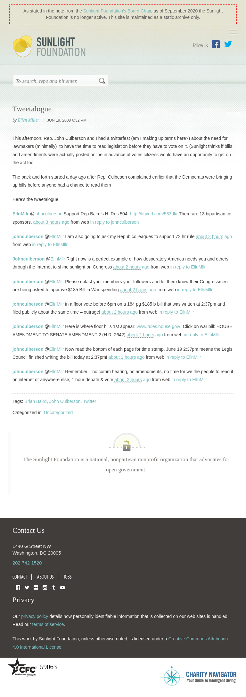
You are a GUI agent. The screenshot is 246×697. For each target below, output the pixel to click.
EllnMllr (20, 213)
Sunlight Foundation (50, 46)
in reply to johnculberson (114, 222)
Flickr (36, 587)
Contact (19, 576)
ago (51, 222)
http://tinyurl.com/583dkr (153, 213)
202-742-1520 (27, 562)
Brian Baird (35, 401)
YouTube (62, 587)
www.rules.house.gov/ (158, 326)
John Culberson (64, 401)
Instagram (45, 587)
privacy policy (34, 616)
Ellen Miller (28, 120)
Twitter (228, 44)
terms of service (48, 624)
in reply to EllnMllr (49, 244)
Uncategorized (58, 412)
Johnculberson (28, 258)
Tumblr (54, 587)
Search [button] (102, 81)
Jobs (68, 576)
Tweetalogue (32, 109)
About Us (45, 576)
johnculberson (48, 213)
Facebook (216, 44)
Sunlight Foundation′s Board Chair (117, 10)
